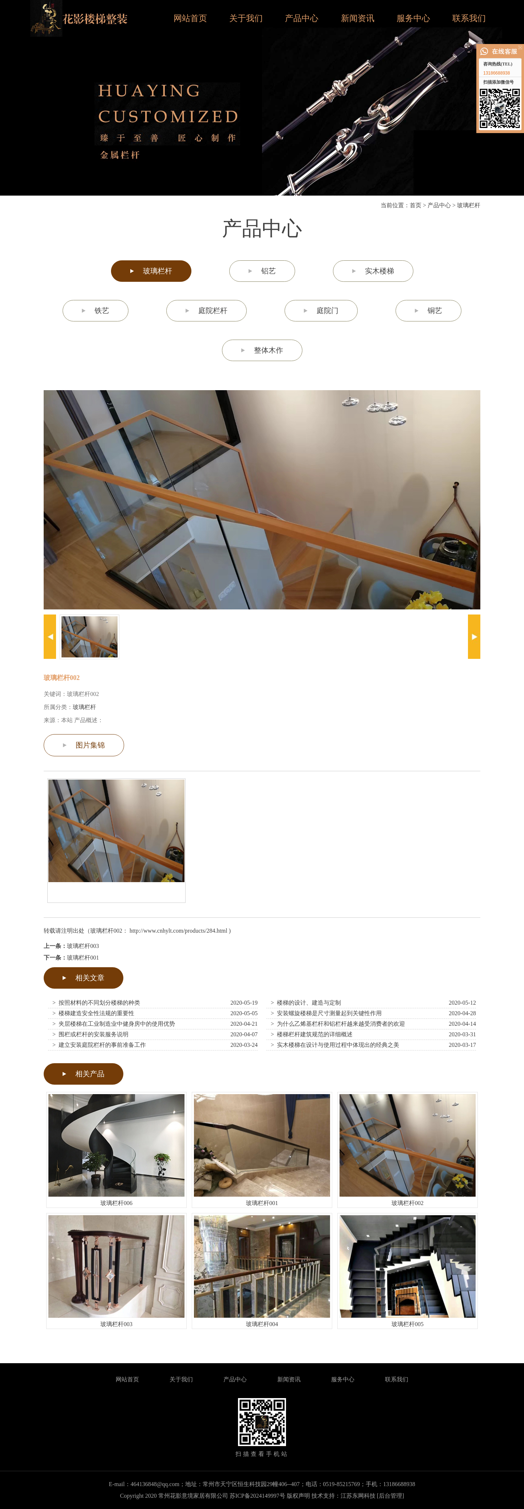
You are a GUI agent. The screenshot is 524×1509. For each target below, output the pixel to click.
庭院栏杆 (212, 311)
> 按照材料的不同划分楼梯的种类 (96, 1003)
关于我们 (246, 18)
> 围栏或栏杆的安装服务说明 (90, 1034)
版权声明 (298, 1496)
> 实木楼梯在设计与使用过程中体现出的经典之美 (335, 1045)
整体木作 (268, 350)
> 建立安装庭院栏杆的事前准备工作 (99, 1045)
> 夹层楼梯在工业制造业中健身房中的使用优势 (113, 1024)
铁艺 (102, 311)
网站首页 (190, 18)
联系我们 (469, 18)
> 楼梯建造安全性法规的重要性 (93, 1013)
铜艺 (435, 311)
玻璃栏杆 (468, 205)
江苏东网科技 (358, 1496)
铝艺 (268, 271)
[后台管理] (390, 1496)
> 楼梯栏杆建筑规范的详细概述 (312, 1034)
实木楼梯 (379, 271)
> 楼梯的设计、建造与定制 (306, 1003)
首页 (415, 205)
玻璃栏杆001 (83, 957)
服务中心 (413, 18)
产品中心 (301, 18)
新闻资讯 (357, 18)
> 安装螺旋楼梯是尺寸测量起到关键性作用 (326, 1013)
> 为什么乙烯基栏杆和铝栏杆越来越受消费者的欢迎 (338, 1024)
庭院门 (327, 311)
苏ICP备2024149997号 (257, 1496)
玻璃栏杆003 (83, 946)
